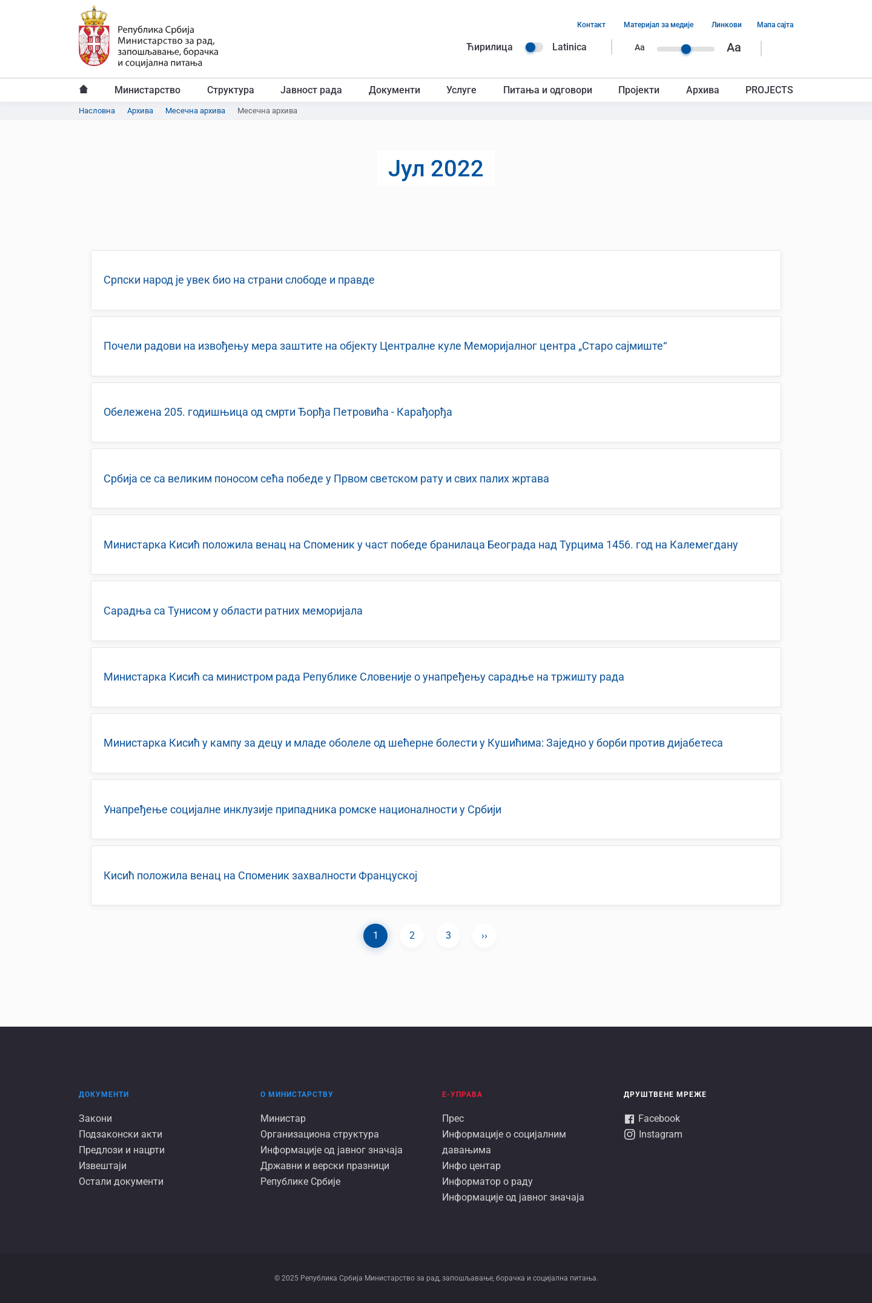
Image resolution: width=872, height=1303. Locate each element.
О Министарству (297, 1094)
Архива (702, 90)
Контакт (591, 25)
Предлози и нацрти (122, 1150)
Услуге (461, 90)
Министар (283, 1118)
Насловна (83, 90)
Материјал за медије (658, 25)
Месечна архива (195, 110)
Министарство (147, 90)
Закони (95, 1118)
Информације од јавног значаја (331, 1150)
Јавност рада (311, 90)
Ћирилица (489, 47)
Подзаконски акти (120, 1134)
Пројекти (638, 90)
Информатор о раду (487, 1181)
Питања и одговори (547, 90)
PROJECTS (769, 90)
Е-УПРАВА (462, 1094)
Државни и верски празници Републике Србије (324, 1173)
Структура (230, 90)
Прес (453, 1118)
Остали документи (121, 1181)
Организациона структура (319, 1134)
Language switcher (534, 47)
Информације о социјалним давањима (504, 1142)
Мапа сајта (775, 25)
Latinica (569, 47)
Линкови (727, 25)
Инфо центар (471, 1165)
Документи (394, 90)
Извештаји (103, 1165)
